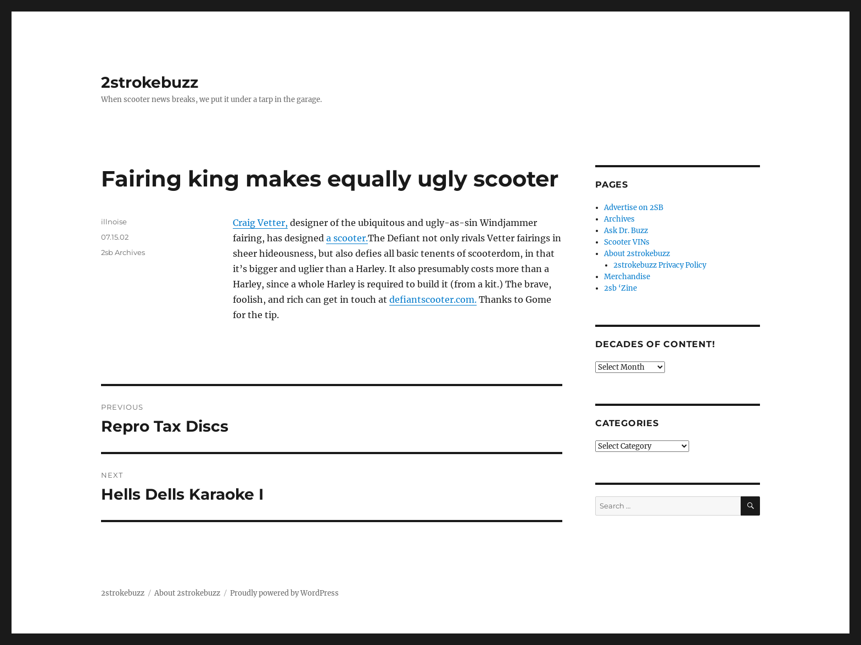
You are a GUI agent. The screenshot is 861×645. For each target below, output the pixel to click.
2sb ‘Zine (620, 288)
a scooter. (347, 238)
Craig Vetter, (260, 222)
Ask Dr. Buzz (626, 230)
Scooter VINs (627, 242)
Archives (619, 219)
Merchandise (627, 276)
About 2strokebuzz (637, 253)
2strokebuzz (149, 82)
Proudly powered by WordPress (284, 593)
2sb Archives (123, 252)
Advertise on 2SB (633, 207)
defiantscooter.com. (433, 299)
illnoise (114, 221)
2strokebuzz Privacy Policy (659, 265)
